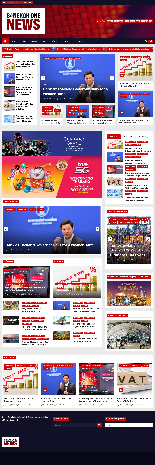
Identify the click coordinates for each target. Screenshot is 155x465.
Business (70, 58)
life (151, 21)
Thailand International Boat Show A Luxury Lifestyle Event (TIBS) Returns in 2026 (35, 346)
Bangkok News (48, 58)
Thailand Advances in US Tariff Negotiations (85, 340)
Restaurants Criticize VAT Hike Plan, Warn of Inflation (24, 105)
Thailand (145, 21)
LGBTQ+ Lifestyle (135, 222)
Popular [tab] (128, 136)
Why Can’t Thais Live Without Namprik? (32, 310)
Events (145, 219)
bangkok (110, 21)
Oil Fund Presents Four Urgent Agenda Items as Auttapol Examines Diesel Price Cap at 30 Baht (85, 328)
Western (34, 41)
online (132, 21)
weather (128, 194)
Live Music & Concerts (117, 225)
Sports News (27, 324)
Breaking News (60, 58)
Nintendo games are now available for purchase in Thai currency (24, 91)
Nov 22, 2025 (12, 294)
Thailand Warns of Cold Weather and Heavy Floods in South (24, 120)
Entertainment (99, 113)
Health (44, 41)
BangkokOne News (64, 99)
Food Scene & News (40, 302)
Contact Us (81, 41)
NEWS (14, 41)
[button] (146, 41)
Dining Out (125, 219)
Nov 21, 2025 (125, 405)
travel (138, 21)
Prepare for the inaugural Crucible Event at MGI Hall (34, 328)
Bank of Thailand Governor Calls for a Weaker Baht (25, 77)
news (126, 21)
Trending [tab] (143, 136)
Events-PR (26, 321)
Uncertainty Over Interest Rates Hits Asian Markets (25, 64)
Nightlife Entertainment (134, 225)
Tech (24, 41)
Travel (68, 41)
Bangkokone (119, 21)
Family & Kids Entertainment (119, 222)
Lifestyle (56, 41)
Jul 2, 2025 (116, 260)
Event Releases (27, 339)
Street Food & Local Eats (30, 305)
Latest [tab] (114, 136)
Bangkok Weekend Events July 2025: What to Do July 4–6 (127, 250)
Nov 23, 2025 (50, 99)
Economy (77, 58)
